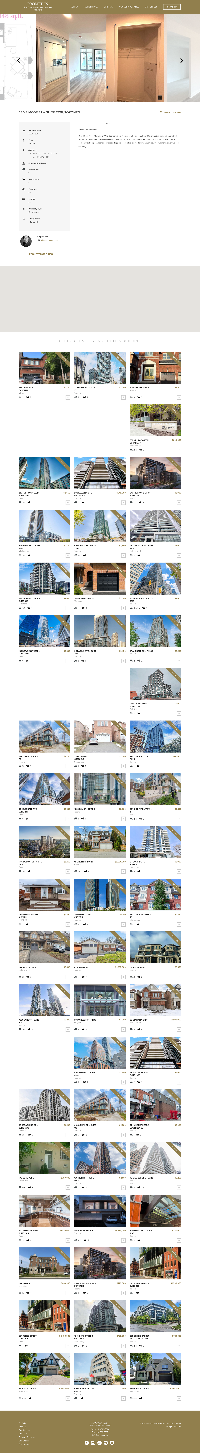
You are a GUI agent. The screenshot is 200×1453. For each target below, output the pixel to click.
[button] (100, 300)
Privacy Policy (24, 1448)
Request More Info (41, 254)
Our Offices (151, 7)
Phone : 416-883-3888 (100, 1433)
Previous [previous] (18, 59)
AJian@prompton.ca (49, 240)
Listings (74, 7)
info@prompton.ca (100, 1439)
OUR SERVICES (91, 7)
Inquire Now (171, 7)
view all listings (170, 112)
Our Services (24, 1434)
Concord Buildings (129, 7)
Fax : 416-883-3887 (100, 1436)
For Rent (22, 1431)
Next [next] (182, 59)
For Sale (22, 1427)
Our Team (108, 7)
